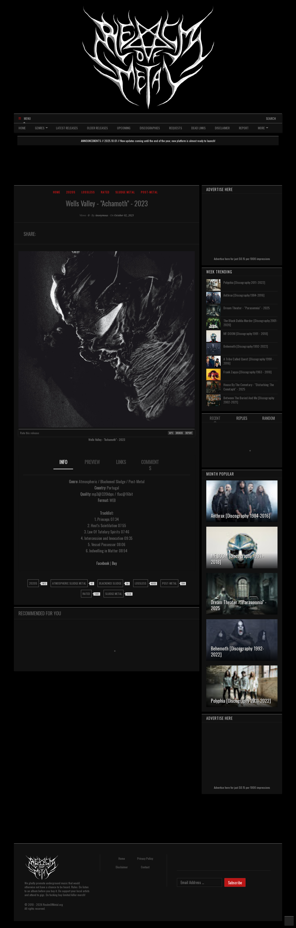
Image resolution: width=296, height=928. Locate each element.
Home (56, 192)
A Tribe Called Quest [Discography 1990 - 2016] (248, 360)
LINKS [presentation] (121, 461)
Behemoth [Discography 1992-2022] (245, 346)
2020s (70, 192)
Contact (145, 867)
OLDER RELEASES (97, 127)
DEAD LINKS (198, 127)
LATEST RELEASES (67, 127)
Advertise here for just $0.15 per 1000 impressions (242, 259)
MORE (263, 127)
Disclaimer (122, 867)
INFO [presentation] (63, 461)
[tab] (63, 465)
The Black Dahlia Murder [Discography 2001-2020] (250, 322)
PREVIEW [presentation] (92, 461)
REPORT (244, 127)
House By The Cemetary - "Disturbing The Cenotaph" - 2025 (248, 386)
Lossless (88, 192)
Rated (105, 192)
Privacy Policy (145, 858)
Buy (114, 563)
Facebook (102, 563)
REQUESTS (175, 127)
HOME (22, 127)
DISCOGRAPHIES (150, 127)
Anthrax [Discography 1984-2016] (243, 295)
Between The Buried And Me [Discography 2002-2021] (248, 399)
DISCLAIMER (222, 127)
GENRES (41, 127)
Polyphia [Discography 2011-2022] (244, 282)
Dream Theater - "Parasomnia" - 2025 (246, 307)
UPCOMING (123, 127)
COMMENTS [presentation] (150, 465)
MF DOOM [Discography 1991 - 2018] (245, 333)
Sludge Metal (125, 192)
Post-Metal (149, 192)
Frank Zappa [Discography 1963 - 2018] (247, 371)
